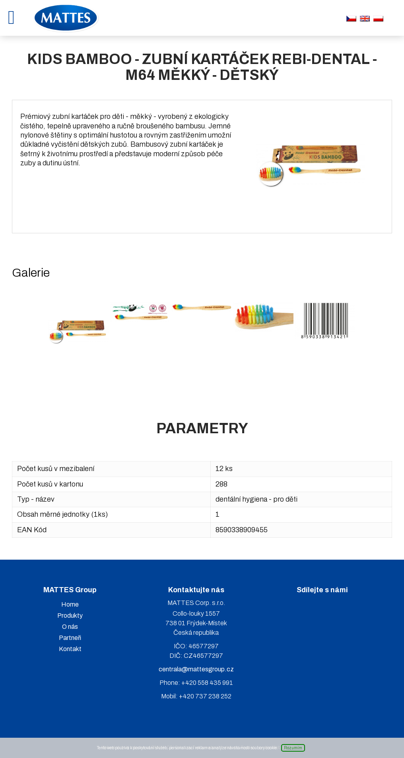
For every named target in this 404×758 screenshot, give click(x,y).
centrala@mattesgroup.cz (196, 669)
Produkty (70, 615)
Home (70, 604)
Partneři (70, 637)
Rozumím (293, 748)
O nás (70, 626)
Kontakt (70, 649)
